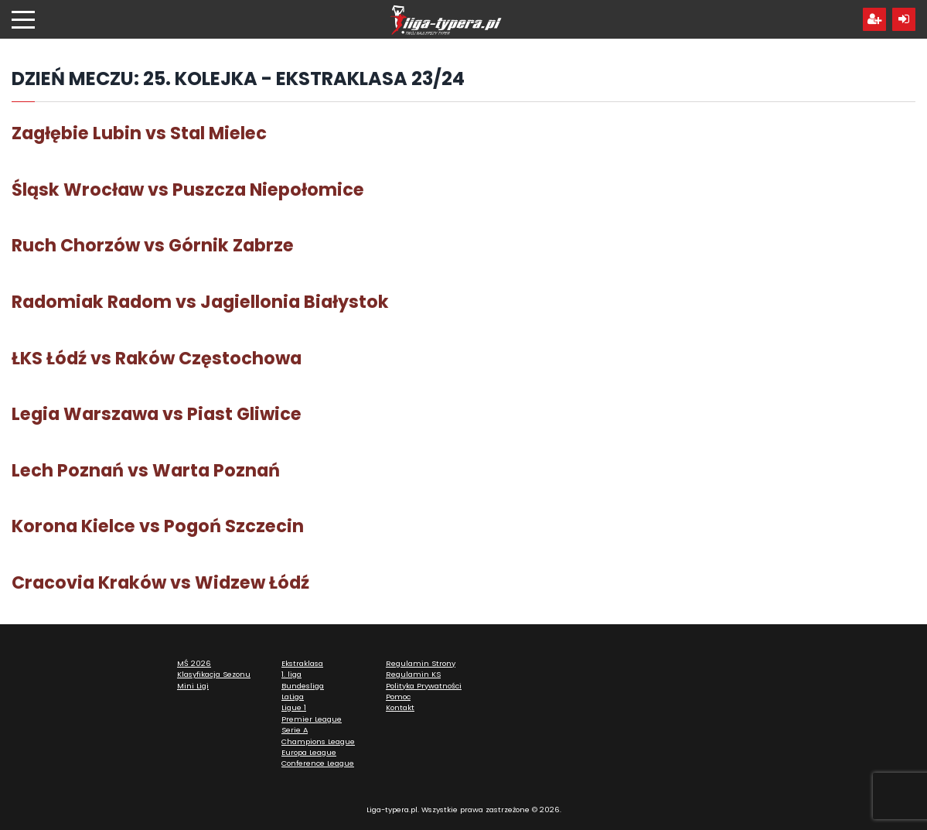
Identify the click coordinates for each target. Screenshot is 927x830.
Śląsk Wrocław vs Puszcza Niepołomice (188, 189)
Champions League (318, 741)
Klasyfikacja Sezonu (213, 674)
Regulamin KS (413, 674)
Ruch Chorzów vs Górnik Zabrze (153, 245)
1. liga (291, 674)
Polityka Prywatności (424, 686)
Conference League (317, 763)
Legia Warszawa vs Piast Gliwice (157, 413)
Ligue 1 (293, 707)
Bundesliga (302, 686)
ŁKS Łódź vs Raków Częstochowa (157, 358)
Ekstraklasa (302, 663)
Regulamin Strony (420, 663)
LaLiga (292, 697)
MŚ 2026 (194, 663)
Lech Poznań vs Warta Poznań (146, 470)
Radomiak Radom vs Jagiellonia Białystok (200, 301)
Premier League (311, 719)
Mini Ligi (193, 686)
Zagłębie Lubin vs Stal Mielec (139, 133)
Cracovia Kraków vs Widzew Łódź (160, 582)
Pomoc (398, 697)
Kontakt (400, 707)
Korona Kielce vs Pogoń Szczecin (158, 526)
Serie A (294, 730)
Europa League (308, 752)
